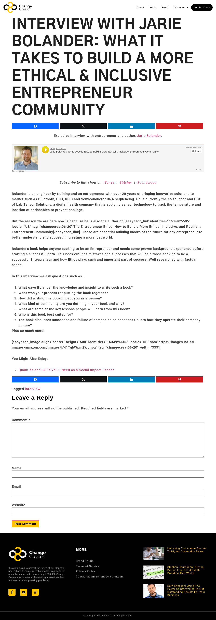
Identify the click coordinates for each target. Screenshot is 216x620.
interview (32, 389)
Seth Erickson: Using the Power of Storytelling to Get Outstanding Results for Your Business (186, 590)
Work (153, 7)
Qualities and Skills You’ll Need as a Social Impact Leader (66, 370)
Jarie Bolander (149, 136)
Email (16, 486)
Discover (181, 7)
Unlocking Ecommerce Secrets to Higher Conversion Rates (187, 550)
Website (18, 505)
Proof (164, 7)
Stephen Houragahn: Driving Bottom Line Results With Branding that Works (185, 570)
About (140, 7)
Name (16, 468)
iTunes (109, 182)
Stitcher (125, 182)
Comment (21, 420)
